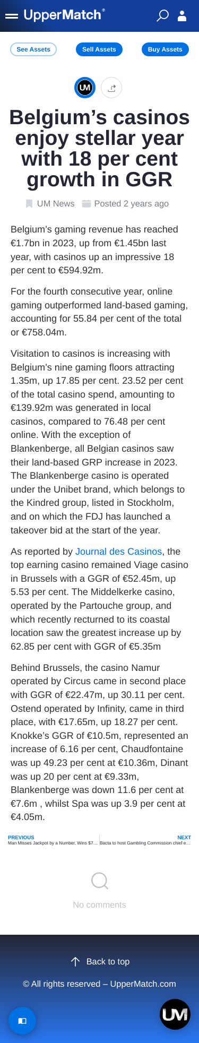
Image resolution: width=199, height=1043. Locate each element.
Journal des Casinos (118, 551)
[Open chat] (175, 1014)
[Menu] (12, 16)
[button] (111, 87)
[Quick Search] (162, 16)
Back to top (100, 962)
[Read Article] (22, 1021)
